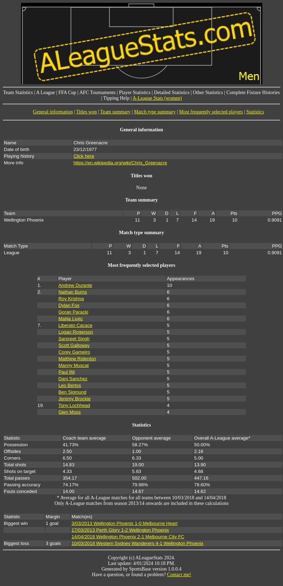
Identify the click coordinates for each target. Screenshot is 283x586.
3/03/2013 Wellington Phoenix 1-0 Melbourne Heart (124, 523)
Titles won (86, 111)
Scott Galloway (74, 345)
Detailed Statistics (171, 92)
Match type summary (154, 111)
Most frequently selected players (211, 111)
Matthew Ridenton (77, 358)
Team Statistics (18, 92)
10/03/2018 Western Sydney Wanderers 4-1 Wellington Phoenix (137, 543)
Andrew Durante (75, 285)
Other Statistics (208, 92)
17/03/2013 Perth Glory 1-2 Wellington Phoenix (120, 530)
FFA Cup (67, 92)
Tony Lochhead (74, 405)
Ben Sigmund (72, 392)
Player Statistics (135, 92)
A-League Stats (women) (157, 98)
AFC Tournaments (98, 92)
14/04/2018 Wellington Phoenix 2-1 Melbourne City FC (127, 536)
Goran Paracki (73, 312)
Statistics (255, 111)
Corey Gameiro (74, 352)
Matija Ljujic (70, 318)
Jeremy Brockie (74, 398)
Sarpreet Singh (74, 338)
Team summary (115, 111)
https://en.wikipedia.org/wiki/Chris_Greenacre (120, 162)
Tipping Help (116, 98)
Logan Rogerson (75, 332)
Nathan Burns (72, 292)
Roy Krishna (71, 298)
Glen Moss (69, 412)
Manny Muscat (73, 365)
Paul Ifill (66, 372)
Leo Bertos (69, 385)
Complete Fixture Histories (253, 92)
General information (53, 111)
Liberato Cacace (75, 325)
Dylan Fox (69, 305)
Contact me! (179, 574)
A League (45, 92)
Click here (84, 156)
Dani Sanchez (73, 378)
